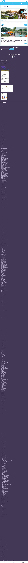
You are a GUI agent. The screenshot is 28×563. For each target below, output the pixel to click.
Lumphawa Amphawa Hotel (3, 291)
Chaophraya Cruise (3, 171)
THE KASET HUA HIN (3, 459)
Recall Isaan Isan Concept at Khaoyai (4, 379)
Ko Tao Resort (2, 263)
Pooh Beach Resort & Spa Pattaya (4, 368)
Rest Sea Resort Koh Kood (3, 382)
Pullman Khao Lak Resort (3, 373)
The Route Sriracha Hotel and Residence (5, 481)
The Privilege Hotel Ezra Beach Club (4, 476)
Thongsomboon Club (3, 499)
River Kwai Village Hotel (3, 385)
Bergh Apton (2, 147)
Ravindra (1, 378)
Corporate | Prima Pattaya (3, 187)
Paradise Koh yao (2, 359)
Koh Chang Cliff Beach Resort (4, 265)
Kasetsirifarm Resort (3, 257)
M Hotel (1, 292)
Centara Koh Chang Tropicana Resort (4, 159)
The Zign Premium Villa (3, 496)
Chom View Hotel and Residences (4, 180)
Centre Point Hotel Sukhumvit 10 (4, 165)
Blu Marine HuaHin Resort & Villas (4, 152)
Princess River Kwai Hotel (3, 372)
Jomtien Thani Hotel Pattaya (4, 254)
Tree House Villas (2, 507)
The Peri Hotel (2, 473)
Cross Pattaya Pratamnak (3, 192)
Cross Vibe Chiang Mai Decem (4, 193)
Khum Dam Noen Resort (3, 262)
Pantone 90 (2, 356)
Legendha (2, 286)
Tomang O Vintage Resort (3, 504)
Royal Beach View (2, 391)
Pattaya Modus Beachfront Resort (4, 362)
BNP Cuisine (2, 154)
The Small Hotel (2, 487)
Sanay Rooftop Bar (2, 402)
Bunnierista (2, 156)
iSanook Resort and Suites (3, 250)
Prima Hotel (2, 370)
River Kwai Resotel (2, 384)
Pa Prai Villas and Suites (3, 351)
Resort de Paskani (2, 381)
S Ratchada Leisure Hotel (3, 398)
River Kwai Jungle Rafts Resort (4, 383)
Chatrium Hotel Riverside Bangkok (4, 173)
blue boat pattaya (2, 153)
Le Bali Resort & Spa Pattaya (3, 282)
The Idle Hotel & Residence (3, 458)
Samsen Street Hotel (3, 401)
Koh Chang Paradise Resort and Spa (4, 267)
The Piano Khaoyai (2, 474)
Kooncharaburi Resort (3, 271)
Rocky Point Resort (2, 389)
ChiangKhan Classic (3, 178)
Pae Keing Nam (2, 353)
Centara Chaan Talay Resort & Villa (4, 158)
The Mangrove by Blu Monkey (4, 463)
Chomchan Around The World (4, 181)
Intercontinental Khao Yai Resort (4, 248)
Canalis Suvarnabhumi (3, 157)
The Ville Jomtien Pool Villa (3, 493)
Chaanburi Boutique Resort (3, 168)
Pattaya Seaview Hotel (3, 363)
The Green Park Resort (3, 456)
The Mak (1, 462)
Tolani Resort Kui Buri (3, 503)
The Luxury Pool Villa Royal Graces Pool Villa (5, 461)
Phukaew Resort (2, 366)
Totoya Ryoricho (2, 506)
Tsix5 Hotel (2, 510)
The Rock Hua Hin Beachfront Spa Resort (5, 480)
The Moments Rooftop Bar (3, 465)
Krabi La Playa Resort (3, 272)
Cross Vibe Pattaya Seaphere (4, 194)
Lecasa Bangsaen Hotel (3, 285)
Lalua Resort (2, 278)
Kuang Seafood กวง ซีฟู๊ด (3, 275)
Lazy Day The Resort (3, 281)
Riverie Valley (2, 387)
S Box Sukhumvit (2, 396)
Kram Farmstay (2, 273)
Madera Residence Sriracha (3, 294)
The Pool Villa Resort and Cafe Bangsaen (5, 475)
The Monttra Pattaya (3, 466)
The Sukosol (2, 489)
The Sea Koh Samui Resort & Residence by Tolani (6, 484)
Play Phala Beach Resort (3, 367)
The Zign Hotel (2, 495)
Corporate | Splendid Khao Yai (4, 189)
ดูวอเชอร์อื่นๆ (23, 562)
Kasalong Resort (2, 256)
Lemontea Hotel (2, 287)
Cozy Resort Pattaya (3, 190)
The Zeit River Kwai (3, 494)
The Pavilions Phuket (3, 472)
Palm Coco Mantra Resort (3, 355)
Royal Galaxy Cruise (3, 392)
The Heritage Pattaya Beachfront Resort (5, 457)
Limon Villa (2, 289)
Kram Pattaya (2, 274)
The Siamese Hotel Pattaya (3, 486)
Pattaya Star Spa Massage (3, 364)
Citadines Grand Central (3, 182)
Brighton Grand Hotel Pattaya (4, 155)
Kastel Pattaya (2, 258)
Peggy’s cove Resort (3, 365)
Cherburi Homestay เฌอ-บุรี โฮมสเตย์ (4, 176)
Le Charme (2, 283)
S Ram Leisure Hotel (3, 397)
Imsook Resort (2, 247)
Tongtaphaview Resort (3, 505)
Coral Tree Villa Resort (3, 186)
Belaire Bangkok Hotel (3, 145)
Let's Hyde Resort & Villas (3, 288)
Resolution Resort (2, 380)
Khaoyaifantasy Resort (3, 260)
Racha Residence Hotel (3, 375)
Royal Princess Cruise (3, 393)
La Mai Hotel (2, 276)
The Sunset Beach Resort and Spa (4, 491)
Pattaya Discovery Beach (3, 361)
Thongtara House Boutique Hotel (4, 501)
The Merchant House (3, 464)
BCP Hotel (2, 142)
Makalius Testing (2, 297)
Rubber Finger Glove (3, 395)
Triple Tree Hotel (2, 509)
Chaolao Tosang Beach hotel (4, 170)
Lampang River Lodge (3, 279)
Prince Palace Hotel (3, 371)
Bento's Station (2, 146)
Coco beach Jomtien (3, 185)
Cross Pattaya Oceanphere (3, 191)
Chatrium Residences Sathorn (4, 174)
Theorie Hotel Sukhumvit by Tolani (4, 497)
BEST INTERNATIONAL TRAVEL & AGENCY (5, 148)
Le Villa (1, 284)
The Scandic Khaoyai (3, 483)
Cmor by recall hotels (3, 184)
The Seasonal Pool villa (3, 485)
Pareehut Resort (2, 360)
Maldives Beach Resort (3, 299)
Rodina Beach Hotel (3, 390)
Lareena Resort (2, 280)
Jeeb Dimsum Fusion (3, 252)
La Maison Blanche (2, 277)
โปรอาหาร (13, 3)
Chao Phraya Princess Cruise (3, 169)
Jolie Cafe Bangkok (2, 253)
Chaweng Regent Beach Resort (4, 175)
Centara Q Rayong (2, 161)
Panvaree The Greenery (3, 357)
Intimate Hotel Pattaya (3, 249)
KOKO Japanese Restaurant (3, 270)
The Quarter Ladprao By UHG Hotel (4, 477)
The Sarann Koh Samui (3, 482)
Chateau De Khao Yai (3, 172)
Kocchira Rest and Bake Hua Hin (4, 264)
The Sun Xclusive (2, 490)
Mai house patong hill (3, 295)
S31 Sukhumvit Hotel (3, 399)
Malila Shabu (2, 300)
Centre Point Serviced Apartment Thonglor (5, 167)
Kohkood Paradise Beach (3, 269)
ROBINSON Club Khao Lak (3, 388)
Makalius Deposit (2, 296)
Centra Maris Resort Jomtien (3, 164)
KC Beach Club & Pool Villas (3, 259)
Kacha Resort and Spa (3, 255)
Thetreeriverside (2, 498)
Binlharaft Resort (2, 150)
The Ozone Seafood (3, 469)
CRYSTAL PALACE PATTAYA (3, 195)
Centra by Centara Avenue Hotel (4, 163)
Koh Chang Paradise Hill (3, 266)
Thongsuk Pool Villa (3, 500)
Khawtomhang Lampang (3, 261)
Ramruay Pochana (2, 377)
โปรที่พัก (7, 1)
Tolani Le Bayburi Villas (3, 502)
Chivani (1, 179)
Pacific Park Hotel (2, 352)
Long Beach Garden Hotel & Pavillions (4, 290)
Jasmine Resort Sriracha (3, 251)
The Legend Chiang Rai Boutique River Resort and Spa (6, 460)
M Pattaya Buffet (2, 293)
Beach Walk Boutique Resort (3, 143)
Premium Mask (2, 369)
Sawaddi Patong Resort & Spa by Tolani (5, 404)
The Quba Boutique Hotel (3, 478)
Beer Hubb (2, 144)
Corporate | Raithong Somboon (4, 188)
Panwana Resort (2, 358)
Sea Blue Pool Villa (2, 405)
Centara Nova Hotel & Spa (3, 160)
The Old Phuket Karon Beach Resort (4, 468)
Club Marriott (2, 183)
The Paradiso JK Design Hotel (4, 470)
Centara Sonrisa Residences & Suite (4, 162)
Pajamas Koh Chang (3, 354)
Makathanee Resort (3, 298)
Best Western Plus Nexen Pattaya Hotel (5, 149)
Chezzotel (2, 177)
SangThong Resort (2, 403)
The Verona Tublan (3, 492)
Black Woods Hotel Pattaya (3, 151)
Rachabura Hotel (2, 376)
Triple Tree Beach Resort (3, 508)
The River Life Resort (3, 479)
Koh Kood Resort (2, 268)
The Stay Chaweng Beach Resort (4, 488)
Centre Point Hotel (2, 166)
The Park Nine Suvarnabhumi (4, 471)
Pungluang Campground (3, 374)
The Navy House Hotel (3, 467)
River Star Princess (2, 386)
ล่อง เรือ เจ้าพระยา (21, 3)
